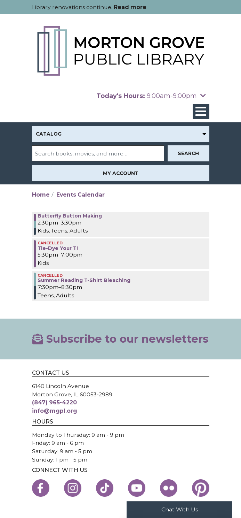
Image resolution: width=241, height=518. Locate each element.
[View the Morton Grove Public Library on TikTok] (104, 488)
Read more (130, 7)
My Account (120, 173)
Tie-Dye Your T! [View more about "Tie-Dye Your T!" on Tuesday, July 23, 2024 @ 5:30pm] (58, 248)
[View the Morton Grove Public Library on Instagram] (72, 488)
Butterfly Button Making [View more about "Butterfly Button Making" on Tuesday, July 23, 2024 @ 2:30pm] (70, 216)
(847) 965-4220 (54, 402)
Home (41, 194)
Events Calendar (80, 194)
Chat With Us (179, 509)
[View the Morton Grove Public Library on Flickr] (168, 488)
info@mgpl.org (54, 410)
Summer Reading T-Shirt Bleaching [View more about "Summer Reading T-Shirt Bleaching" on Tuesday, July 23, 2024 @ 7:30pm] (84, 280)
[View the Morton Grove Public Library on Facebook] (40, 488)
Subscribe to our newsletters (120, 338)
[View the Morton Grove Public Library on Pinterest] (200, 488)
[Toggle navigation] (201, 111)
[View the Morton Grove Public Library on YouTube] (136, 488)
